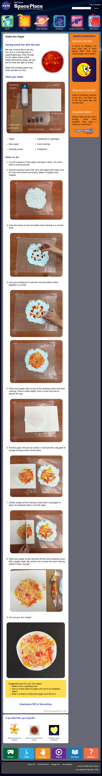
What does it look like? (84, 90)
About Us (31, 764)
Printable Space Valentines (54, 739)
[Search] (81, 8)
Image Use (55, 764)
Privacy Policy (43, 764)
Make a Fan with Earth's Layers (34, 739)
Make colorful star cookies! (14, 739)
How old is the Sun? (82, 41)
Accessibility (67, 764)
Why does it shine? (81, 111)
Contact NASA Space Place (87, 766)
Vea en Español (95, 4)
